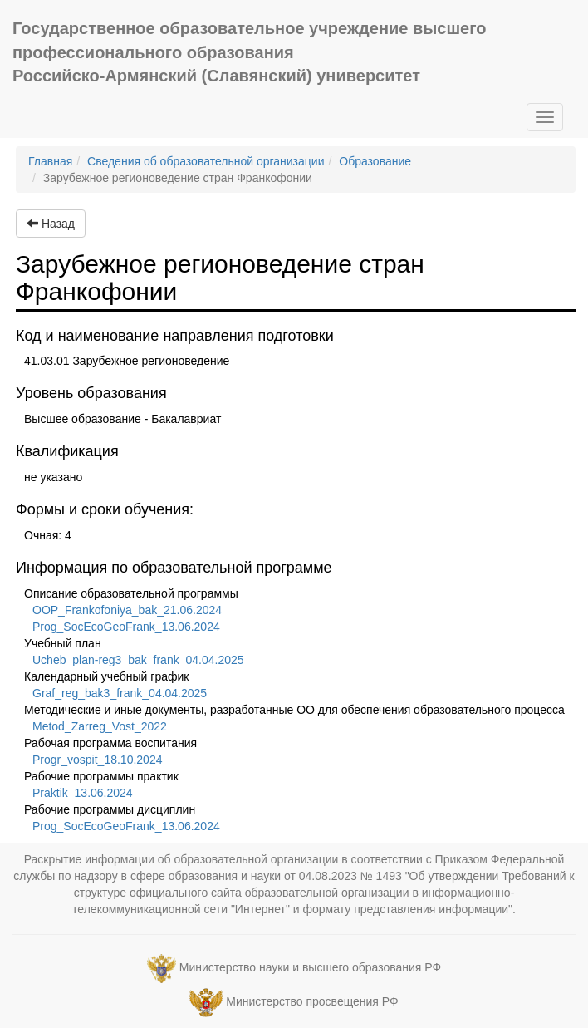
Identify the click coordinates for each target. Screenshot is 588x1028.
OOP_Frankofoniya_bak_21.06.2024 (127, 610)
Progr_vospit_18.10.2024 (97, 759)
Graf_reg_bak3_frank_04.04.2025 (119, 693)
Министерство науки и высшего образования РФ (310, 967)
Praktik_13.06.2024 (82, 792)
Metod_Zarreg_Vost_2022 (99, 726)
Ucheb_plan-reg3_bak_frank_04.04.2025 (138, 659)
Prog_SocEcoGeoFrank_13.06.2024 (126, 626)
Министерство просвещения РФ (312, 1001)
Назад (51, 223)
